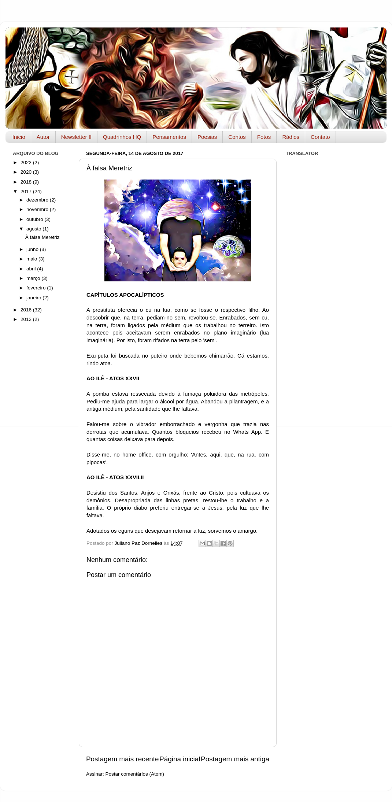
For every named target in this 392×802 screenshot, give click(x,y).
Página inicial (179, 759)
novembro (38, 209)
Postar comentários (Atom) (135, 774)
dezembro (38, 200)
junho (33, 249)
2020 (27, 172)
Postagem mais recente (122, 759)
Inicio (18, 137)
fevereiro (36, 288)
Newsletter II (76, 137)
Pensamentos (169, 137)
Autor (43, 137)
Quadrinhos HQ (122, 137)
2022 (27, 162)
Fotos (264, 137)
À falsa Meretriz (42, 237)
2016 (27, 310)
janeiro (34, 297)
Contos (237, 137)
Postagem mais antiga (235, 759)
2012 (27, 319)
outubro (35, 219)
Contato (320, 137)
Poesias (207, 137)
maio (32, 259)
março (33, 278)
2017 (27, 191)
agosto (34, 229)
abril (31, 268)
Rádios (290, 137)
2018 (27, 182)
